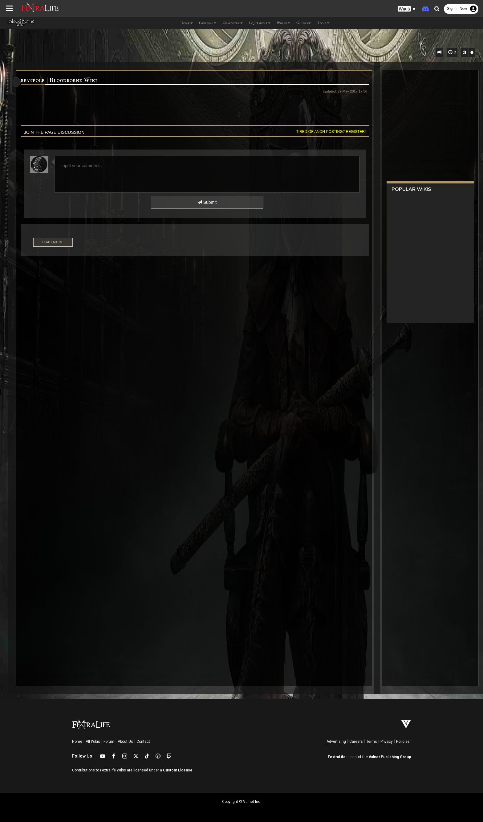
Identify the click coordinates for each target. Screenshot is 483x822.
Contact (143, 741)
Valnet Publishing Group (390, 757)
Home (77, 741)
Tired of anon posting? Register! (328, 131)
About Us (125, 741)
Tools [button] (323, 23)
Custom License (178, 770)
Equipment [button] (259, 23)
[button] (406, 9)
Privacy (386, 741)
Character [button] (232, 23)
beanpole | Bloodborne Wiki (61, 80)
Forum (109, 741)
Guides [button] (303, 23)
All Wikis (93, 741)
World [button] (283, 23)
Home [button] (186, 23)
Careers (356, 741)
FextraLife (337, 757)
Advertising (336, 741)
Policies (403, 741)
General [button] (207, 23)
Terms (371, 741)
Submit (206, 202)
